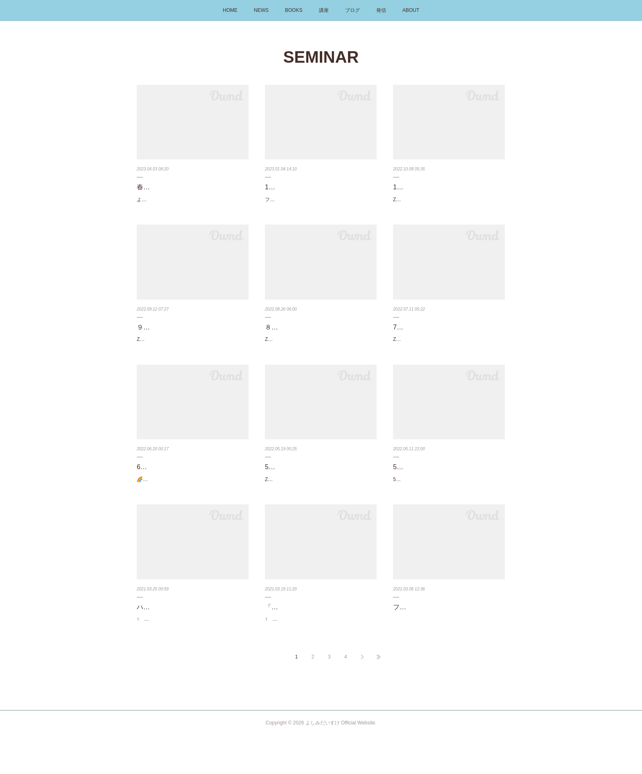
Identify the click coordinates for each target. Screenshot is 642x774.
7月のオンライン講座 (424, 335)
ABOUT (410, 10)
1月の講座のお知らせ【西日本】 (312, 187)
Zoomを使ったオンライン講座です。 (434, 199)
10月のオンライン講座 (426, 187)
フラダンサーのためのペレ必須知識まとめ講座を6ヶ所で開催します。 (320, 204)
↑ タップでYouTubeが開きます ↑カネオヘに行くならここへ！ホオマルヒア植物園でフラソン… (319, 653)
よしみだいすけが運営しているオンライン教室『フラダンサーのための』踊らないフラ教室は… (191, 204)
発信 (381, 10)
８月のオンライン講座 (297, 335)
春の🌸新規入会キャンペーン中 (183, 187)
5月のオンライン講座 (296, 475)
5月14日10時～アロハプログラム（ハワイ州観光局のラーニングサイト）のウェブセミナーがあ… (447, 504)
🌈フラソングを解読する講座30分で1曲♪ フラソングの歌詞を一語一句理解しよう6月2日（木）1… (192, 492)
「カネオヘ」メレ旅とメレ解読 (311, 636)
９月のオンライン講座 (169, 335)
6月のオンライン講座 (168, 475)
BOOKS (294, 10)
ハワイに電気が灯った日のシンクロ (189, 636)
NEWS (261, 10)
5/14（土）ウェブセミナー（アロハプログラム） (448, 481)
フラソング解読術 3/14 (429, 636)
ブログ (352, 10)
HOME (230, 10)
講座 (324, 10)
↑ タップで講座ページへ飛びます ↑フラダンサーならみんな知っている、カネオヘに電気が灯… (191, 653)
